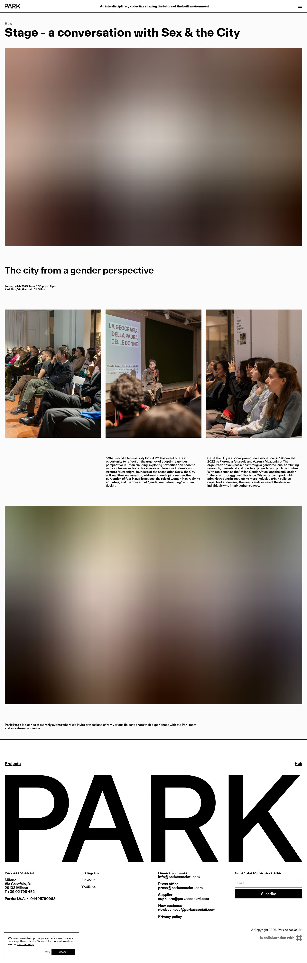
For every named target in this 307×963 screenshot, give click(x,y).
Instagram (90, 873)
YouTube (88, 887)
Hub (8, 24)
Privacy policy (170, 916)
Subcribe (268, 894)
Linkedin (88, 880)
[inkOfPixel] (276, 938)
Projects (13, 763)
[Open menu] (300, 6)
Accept (63, 951)
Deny (47, 951)
